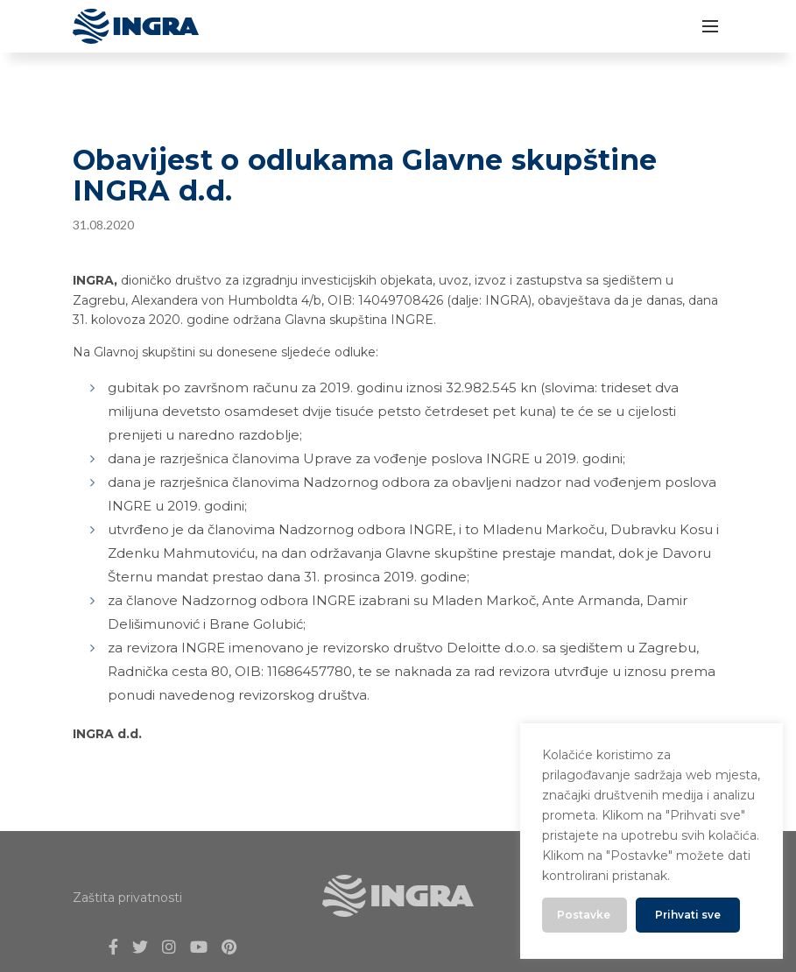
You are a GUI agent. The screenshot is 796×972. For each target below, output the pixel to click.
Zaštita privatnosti (127, 897)
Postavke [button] (583, 914)
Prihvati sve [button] (688, 914)
